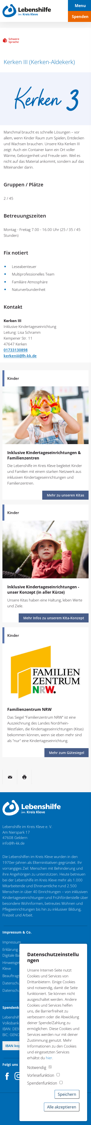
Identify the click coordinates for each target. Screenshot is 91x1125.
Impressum (11, 942)
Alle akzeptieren (61, 1107)
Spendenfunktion (42, 1083)
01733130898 (16, 349)
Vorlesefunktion (40, 1075)
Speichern (67, 1094)
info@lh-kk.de (13, 843)
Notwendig (36, 1067)
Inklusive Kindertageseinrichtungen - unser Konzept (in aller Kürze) (43, 589)
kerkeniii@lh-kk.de (20, 355)
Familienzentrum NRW (29, 709)
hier (49, 1057)
